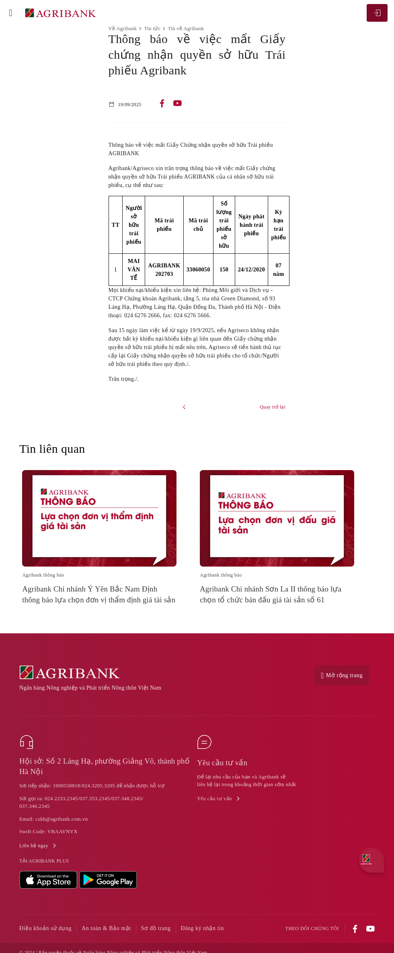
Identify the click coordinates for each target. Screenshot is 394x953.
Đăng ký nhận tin (202, 928)
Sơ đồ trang (156, 928)
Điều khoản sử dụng (45, 928)
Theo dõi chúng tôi (312, 928)
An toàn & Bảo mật (106, 928)
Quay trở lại (272, 407)
